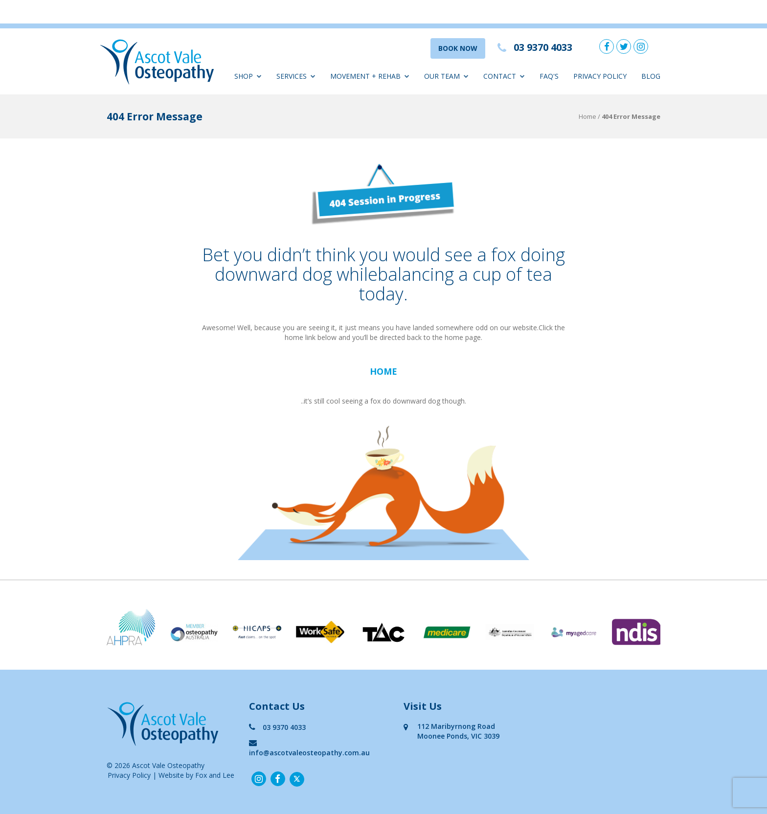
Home (587, 116)
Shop (248, 76)
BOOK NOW (457, 48)
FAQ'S (549, 76)
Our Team (446, 76)
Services (296, 76)
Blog (650, 76)
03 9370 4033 (277, 727)
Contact (504, 76)
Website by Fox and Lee (196, 775)
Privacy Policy (600, 76)
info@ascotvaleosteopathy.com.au (309, 747)
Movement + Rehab (369, 76)
